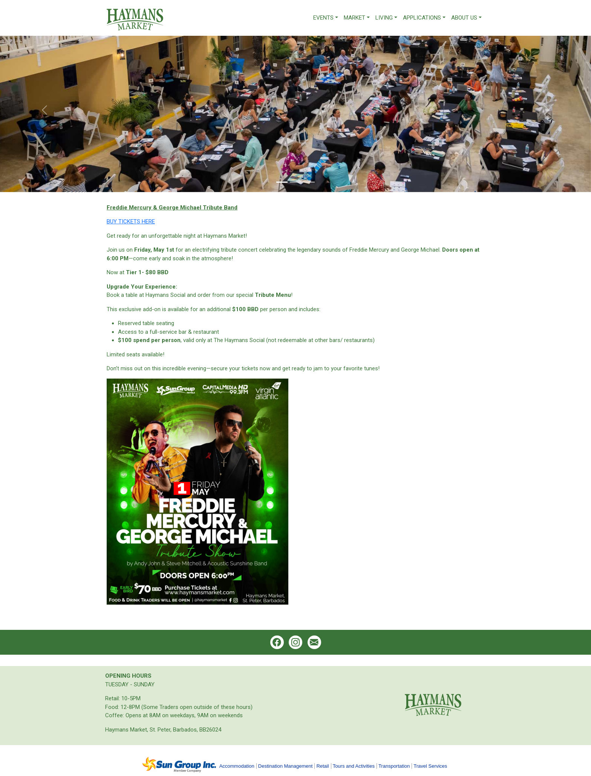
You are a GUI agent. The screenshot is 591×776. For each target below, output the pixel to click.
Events (323, 17)
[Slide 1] (282, 182)
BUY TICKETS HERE (131, 221)
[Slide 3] (309, 182)
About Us (464, 17)
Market (354, 17)
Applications (422, 17)
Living (384, 17)
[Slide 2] (295, 182)
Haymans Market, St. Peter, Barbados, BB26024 (163, 729)
